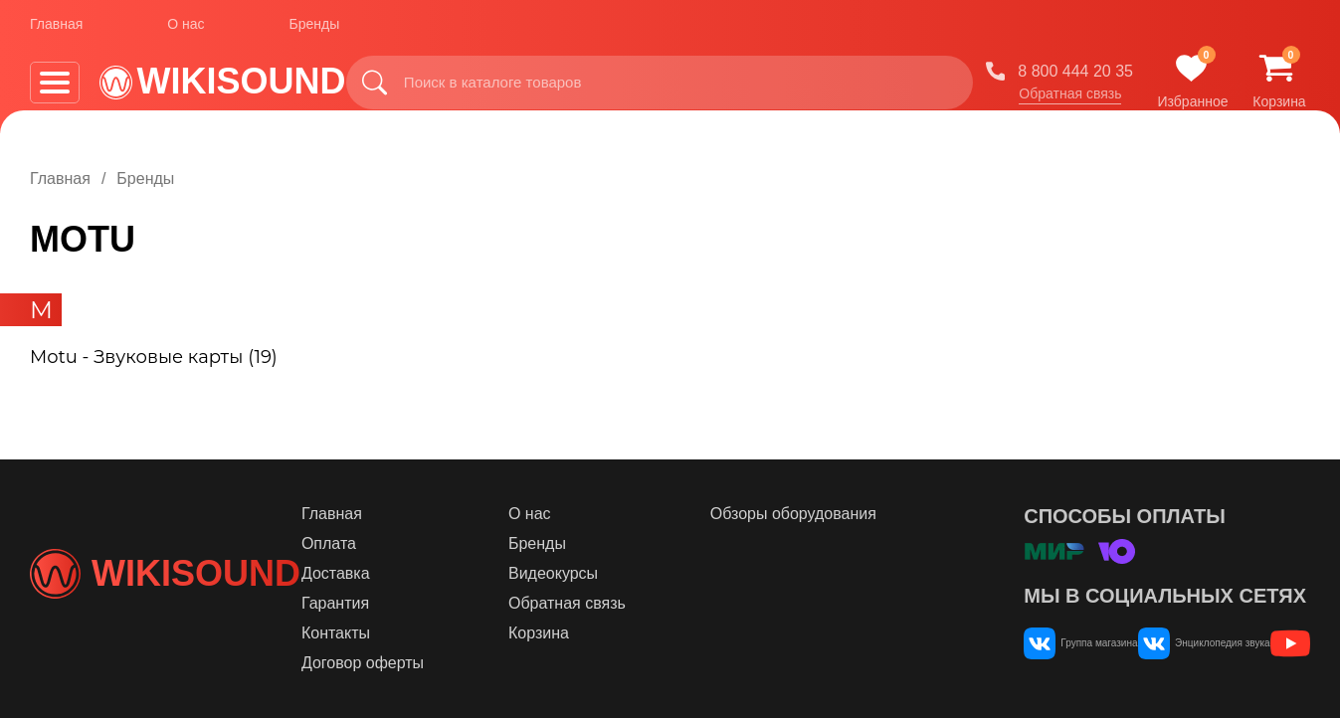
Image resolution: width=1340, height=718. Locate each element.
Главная (56, 29)
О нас (185, 29)
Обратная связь (1070, 98)
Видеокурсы (625, 573)
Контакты (450, 633)
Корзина (610, 633)
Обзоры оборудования (822, 513)
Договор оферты (477, 662)
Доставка (450, 573)
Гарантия (449, 603)
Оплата (443, 543)
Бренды (314, 29)
